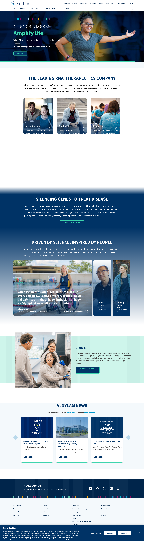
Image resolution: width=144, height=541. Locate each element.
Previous (16, 437)
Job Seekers (46, 515)
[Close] (139, 533)
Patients (45, 512)
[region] (72, 533)
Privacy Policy (105, 505)
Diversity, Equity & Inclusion (80, 512)
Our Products (17, 512)
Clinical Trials (76, 505)
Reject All (110, 533)
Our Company (17, 505)
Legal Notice (105, 512)
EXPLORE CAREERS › (87, 369)
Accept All (124, 533)
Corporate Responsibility (79, 509)
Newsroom (71, 412)
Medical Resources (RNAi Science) (82, 521)
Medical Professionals (49, 509)
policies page (65, 539)
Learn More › (52, 457)
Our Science (17, 509)
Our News (16, 515)
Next (128, 437)
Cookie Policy (24, 539)
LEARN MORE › (23, 53)
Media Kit (104, 509)
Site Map (104, 515)
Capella (74, 518)
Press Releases (90, 412)
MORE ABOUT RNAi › (72, 223)
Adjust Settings (96, 533)
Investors (45, 505)
